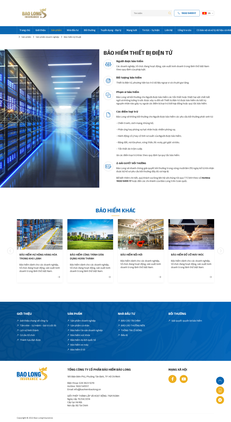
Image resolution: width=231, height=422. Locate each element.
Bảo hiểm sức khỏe (78, 335)
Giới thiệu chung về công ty (32, 320)
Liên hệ (168, 30)
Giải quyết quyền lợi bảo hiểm (185, 320)
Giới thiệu (40, 30)
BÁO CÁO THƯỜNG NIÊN (131, 325)
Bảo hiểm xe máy (77, 344)
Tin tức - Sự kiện (150, 30)
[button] (16, 251)
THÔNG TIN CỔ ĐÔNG (130, 330)
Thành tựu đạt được (29, 340)
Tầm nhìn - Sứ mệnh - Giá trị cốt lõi (36, 325)
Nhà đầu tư (73, 30)
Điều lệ (123, 335)
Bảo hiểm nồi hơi (131, 254)
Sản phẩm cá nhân (78, 325)
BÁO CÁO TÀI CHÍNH (129, 320)
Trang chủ (25, 30)
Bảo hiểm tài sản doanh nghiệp (85, 330)
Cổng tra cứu (184, 30)
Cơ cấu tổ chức (26, 335)
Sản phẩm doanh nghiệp (81, 320)
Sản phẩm (56, 30)
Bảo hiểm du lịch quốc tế (81, 340)
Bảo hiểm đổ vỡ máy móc (187, 254)
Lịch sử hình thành (28, 330)
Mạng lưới (132, 30)
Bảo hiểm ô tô (76, 349)
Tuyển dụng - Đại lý (111, 30)
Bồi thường (89, 30)
